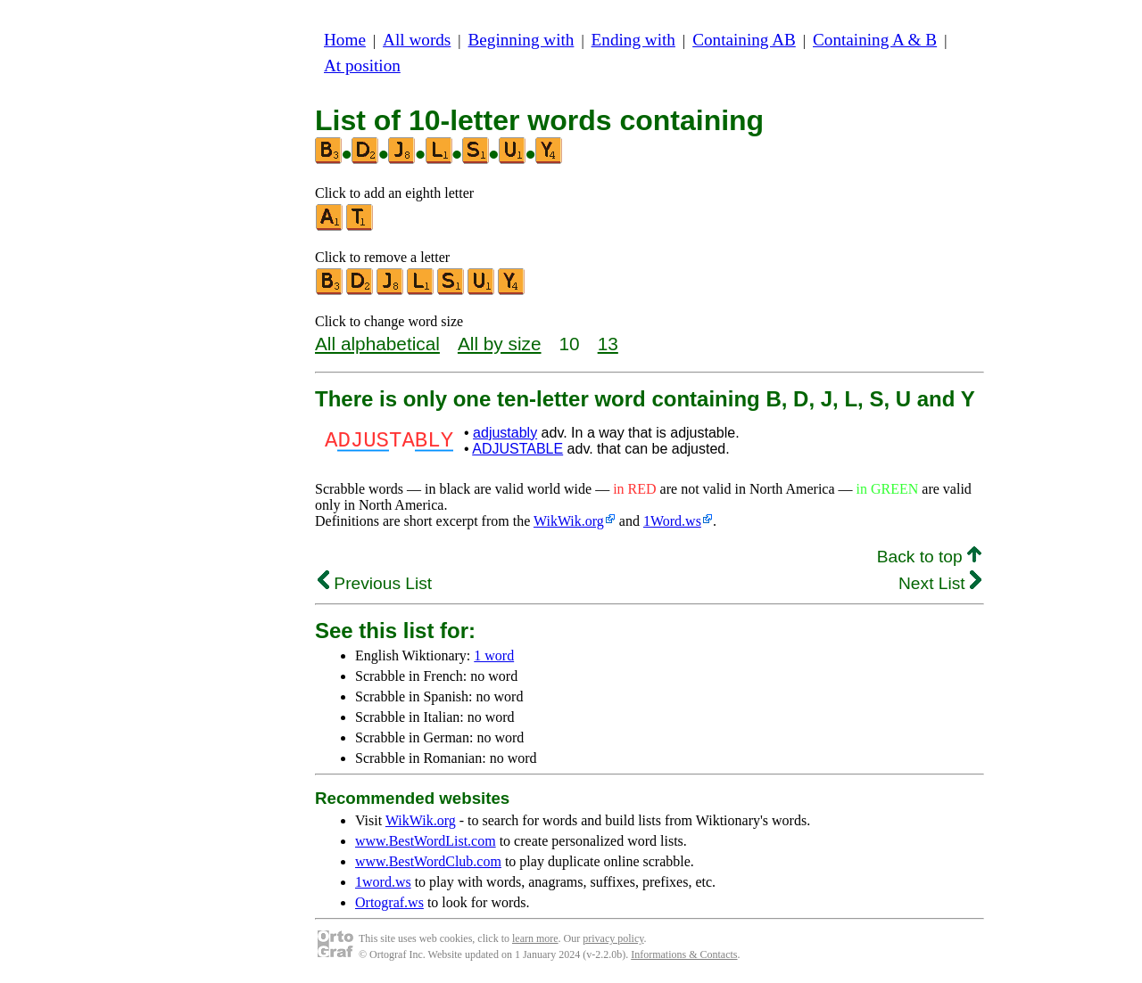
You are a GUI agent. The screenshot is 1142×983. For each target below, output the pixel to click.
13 (608, 343)
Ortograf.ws (389, 902)
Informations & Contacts (684, 954)
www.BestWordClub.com (428, 861)
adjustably (505, 432)
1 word (494, 655)
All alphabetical (377, 343)
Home (345, 39)
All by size (500, 343)
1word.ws (383, 881)
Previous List (375, 583)
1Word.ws (672, 520)
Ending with (633, 39)
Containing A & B (875, 39)
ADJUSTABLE (517, 448)
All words (417, 39)
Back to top (929, 556)
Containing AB (744, 39)
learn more (535, 938)
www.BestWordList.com (425, 840)
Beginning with (521, 39)
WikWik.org (569, 520)
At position (362, 65)
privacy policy (613, 938)
